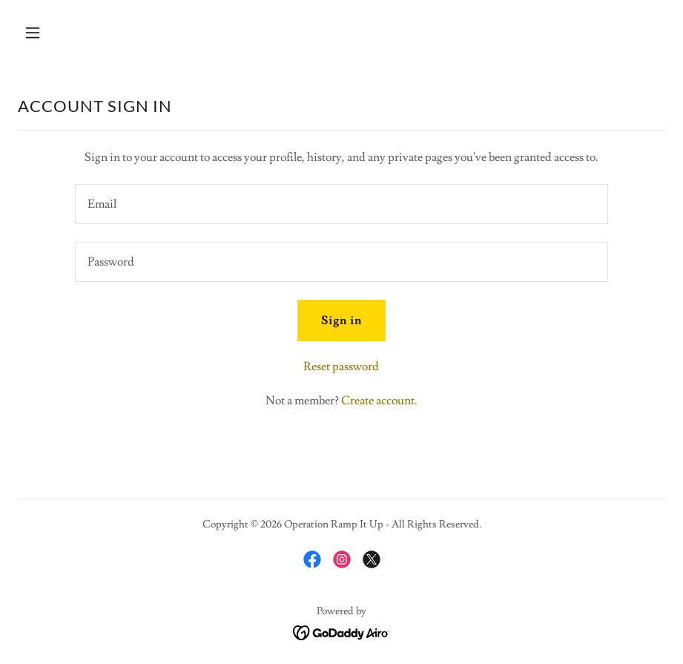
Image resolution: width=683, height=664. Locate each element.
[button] (92, 32)
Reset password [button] (341, 366)
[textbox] (342, 204)
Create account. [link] (379, 400)
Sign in (341, 320)
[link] (312, 559)
